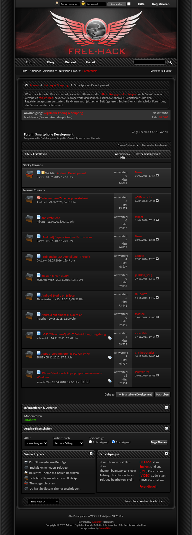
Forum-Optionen (127, 145)
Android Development (71, 173)
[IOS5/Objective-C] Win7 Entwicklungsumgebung (74, 334)
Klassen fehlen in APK (56, 276)
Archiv (144, 501)
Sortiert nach (61, 438)
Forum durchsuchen (153, 145)
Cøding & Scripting (56, 85)
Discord (70, 62)
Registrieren (161, 4)
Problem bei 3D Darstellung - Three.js (66, 256)
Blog (50, 62)
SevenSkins (105, 528)
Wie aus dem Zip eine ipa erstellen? (65, 198)
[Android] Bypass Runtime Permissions (67, 237)
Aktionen (48, 70)
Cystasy (41, 260)
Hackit (90, 62)
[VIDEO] (145, 475)
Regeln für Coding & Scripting (63, 113)
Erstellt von (40, 154)
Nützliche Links (68, 70)
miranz (41, 221)
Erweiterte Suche (161, 70)
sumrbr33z (43, 382)
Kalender (35, 70)
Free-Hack (131, 501)
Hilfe (141, 4)
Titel (27, 154)
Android (41, 202)
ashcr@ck (42, 338)
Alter (27, 438)
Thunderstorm (45, 299)
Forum (30, 62)
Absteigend (121, 442)
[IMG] (144, 471)
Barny (40, 177)
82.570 (163, 117)
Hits (122, 157)
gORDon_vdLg (45, 280)
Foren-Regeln (148, 486)
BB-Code (145, 462)
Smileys (145, 466)
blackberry (31, 117)
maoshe (41, 318)
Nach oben (162, 394)
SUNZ (40, 357)
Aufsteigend (98, 442)
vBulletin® (97, 521)
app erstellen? (51, 218)
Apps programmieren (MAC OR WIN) (66, 353)
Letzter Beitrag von (147, 154)
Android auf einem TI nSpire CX (62, 315)
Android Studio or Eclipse (58, 295)
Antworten (121, 154)
